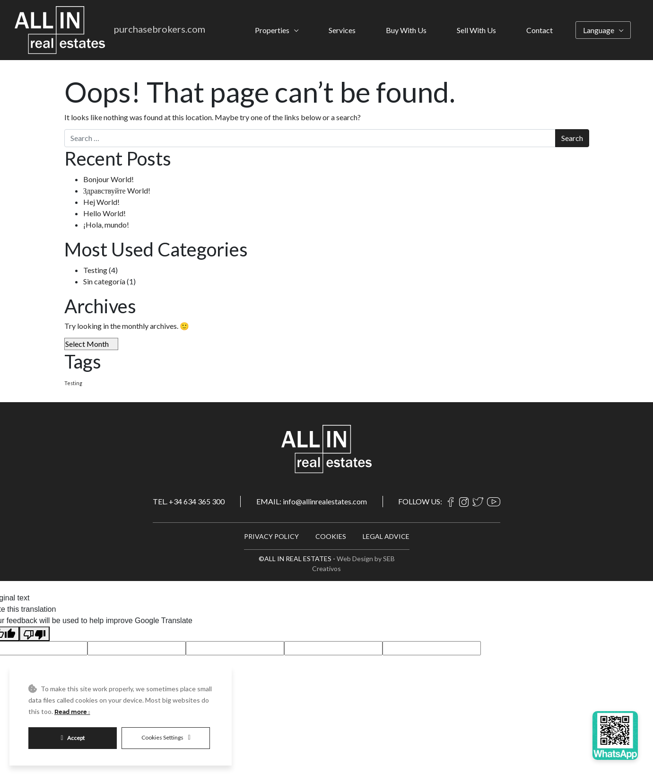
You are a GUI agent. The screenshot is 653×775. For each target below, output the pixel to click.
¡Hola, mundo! (106, 224)
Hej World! (101, 201)
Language (598, 30)
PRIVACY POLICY (271, 536)
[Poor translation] (34, 633)
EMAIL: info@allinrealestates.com (311, 501)
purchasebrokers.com (159, 29)
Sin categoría (104, 281)
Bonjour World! (108, 179)
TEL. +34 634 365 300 (189, 501)
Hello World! (104, 213)
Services (342, 30)
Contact (539, 30)
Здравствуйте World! (116, 190)
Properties (272, 30)
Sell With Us (476, 30)
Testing (95, 269)
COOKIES (330, 536)
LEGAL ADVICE (386, 536)
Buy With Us (406, 30)
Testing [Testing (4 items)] (73, 383)
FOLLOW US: (420, 501)
